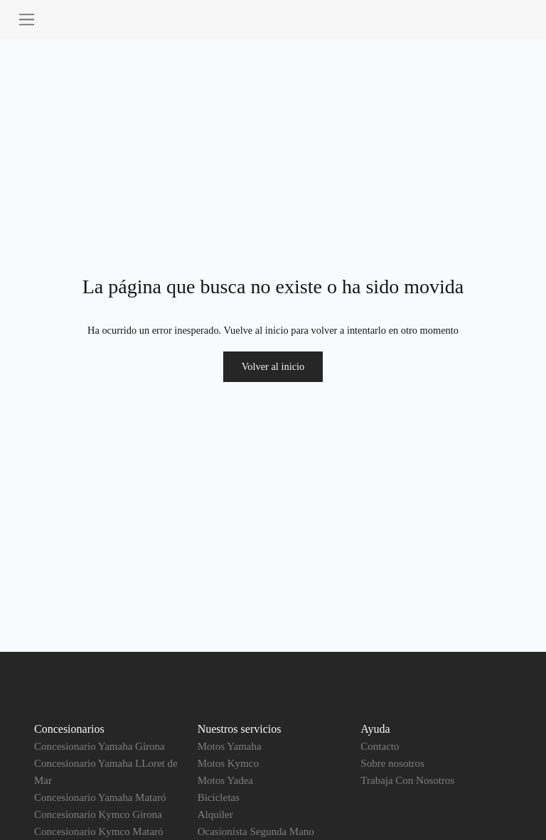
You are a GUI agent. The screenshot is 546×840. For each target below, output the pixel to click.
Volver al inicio (273, 366)
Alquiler (215, 814)
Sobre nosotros (392, 763)
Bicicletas (219, 797)
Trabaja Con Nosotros (407, 780)
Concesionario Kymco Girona (98, 814)
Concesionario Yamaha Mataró (100, 797)
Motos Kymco (228, 763)
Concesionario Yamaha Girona (99, 746)
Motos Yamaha (230, 746)
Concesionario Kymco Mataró (99, 831)
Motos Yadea (225, 780)
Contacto (379, 746)
